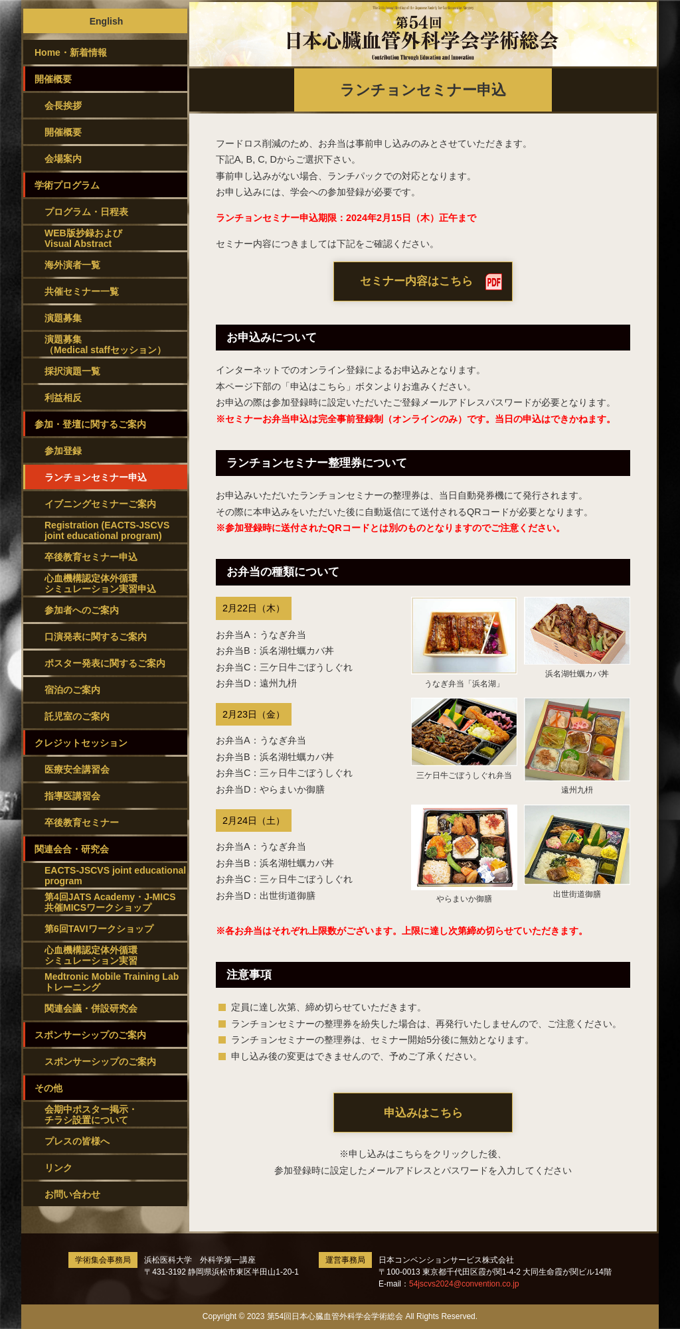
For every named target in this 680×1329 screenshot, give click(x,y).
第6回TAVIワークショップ (98, 928)
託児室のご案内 (77, 716)
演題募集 (63, 318)
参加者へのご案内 (81, 610)
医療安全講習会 (77, 769)
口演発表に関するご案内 (95, 636)
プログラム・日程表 (86, 211)
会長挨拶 (63, 105)
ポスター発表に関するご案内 (104, 663)
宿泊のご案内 (72, 689)
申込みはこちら (423, 1113)
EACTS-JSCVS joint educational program (115, 875)
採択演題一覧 (72, 371)
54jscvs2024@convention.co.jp (464, 1284)
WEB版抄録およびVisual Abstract (83, 238)
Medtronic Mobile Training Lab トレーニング (111, 981)
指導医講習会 (72, 796)
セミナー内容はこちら (416, 281)
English (107, 21)
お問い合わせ (72, 1194)
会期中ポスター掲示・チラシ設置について (90, 1114)
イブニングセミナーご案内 (100, 504)
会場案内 (63, 158)
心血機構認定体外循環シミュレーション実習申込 (100, 583)
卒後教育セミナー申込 (90, 557)
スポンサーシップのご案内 (100, 1061)
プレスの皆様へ (77, 1141)
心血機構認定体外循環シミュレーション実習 (90, 955)
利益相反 (63, 397)
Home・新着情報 (71, 52)
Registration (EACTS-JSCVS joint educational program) (106, 530)
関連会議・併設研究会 (90, 1008)
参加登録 (63, 450)
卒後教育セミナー (81, 822)
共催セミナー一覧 (81, 291)
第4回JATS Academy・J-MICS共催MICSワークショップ (110, 902)
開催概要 (63, 132)
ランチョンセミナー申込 (95, 477)
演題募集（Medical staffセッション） (105, 344)
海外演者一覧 (72, 265)
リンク (58, 1167)
